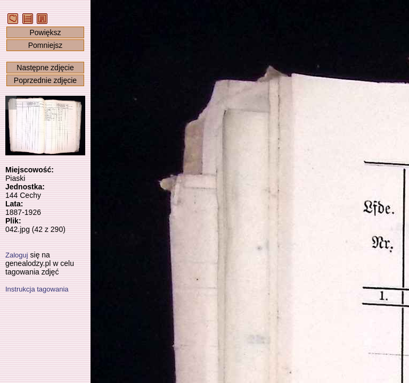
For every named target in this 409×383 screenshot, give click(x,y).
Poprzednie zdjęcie (45, 80)
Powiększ (45, 32)
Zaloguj (16, 255)
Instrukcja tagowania (37, 289)
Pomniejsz (45, 45)
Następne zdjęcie (45, 67)
